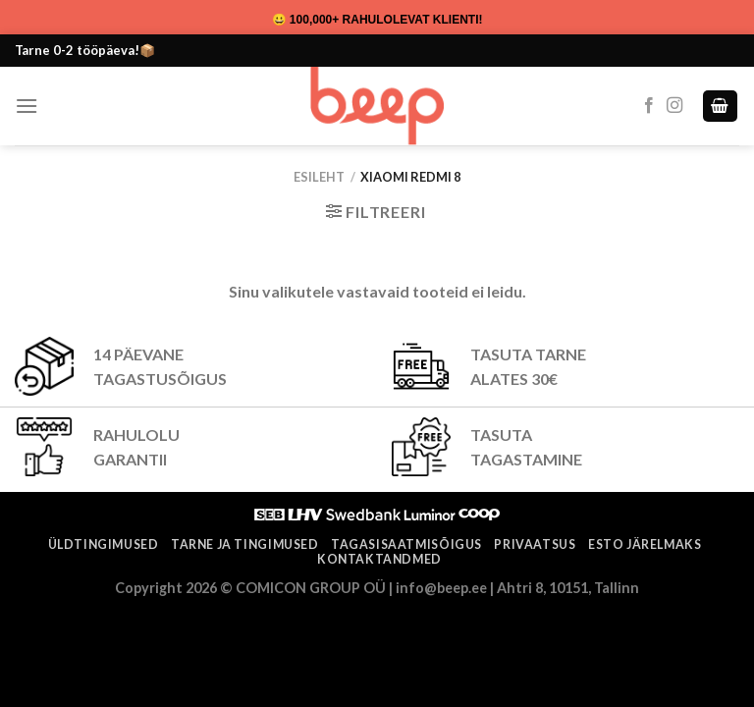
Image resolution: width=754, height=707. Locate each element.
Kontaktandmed (379, 559)
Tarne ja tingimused (245, 544)
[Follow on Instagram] (674, 106)
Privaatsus (534, 544)
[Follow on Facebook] (649, 106)
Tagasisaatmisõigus (406, 544)
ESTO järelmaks (645, 544)
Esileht (319, 177)
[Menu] (26, 106)
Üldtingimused (103, 544)
